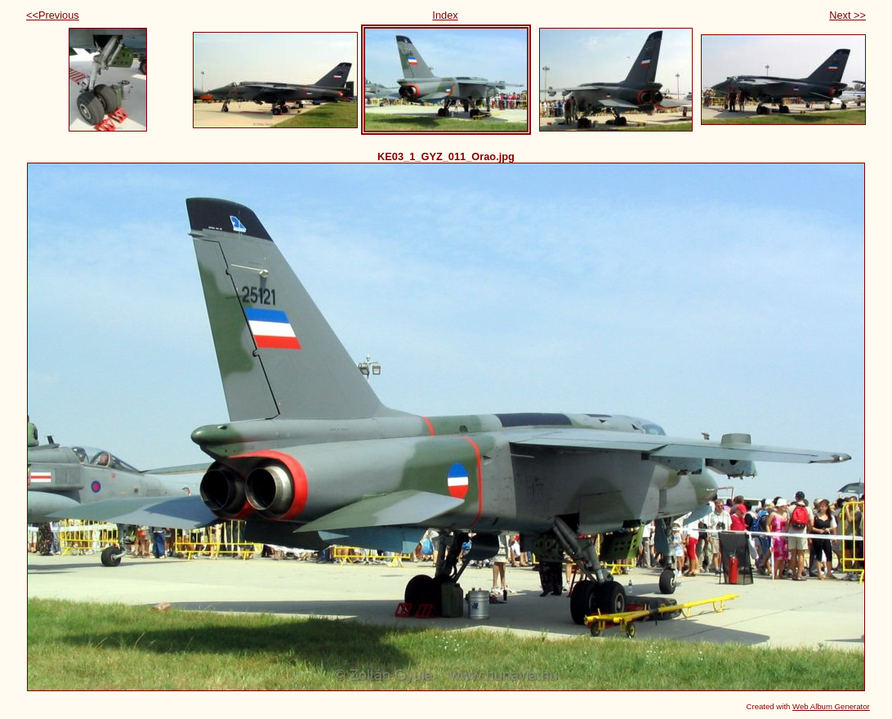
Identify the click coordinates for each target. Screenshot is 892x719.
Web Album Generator (831, 706)
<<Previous (52, 15)
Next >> (847, 15)
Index (444, 15)
